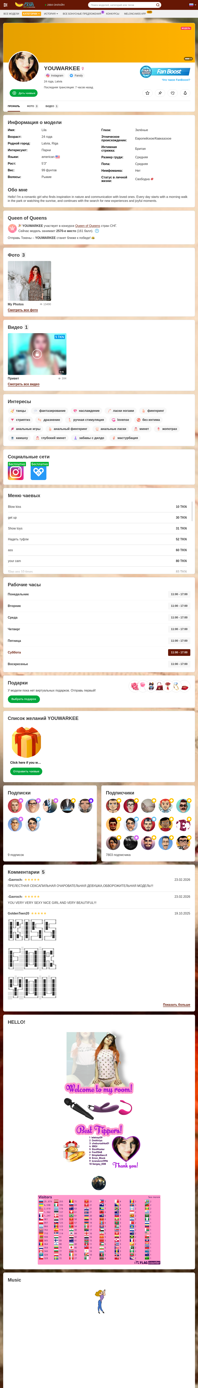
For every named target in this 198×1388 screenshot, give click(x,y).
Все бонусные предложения (83, 13)
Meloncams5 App (136, 13)
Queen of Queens (87, 225)
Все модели (11, 13)
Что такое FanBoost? (176, 79)
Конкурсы (112, 13)
